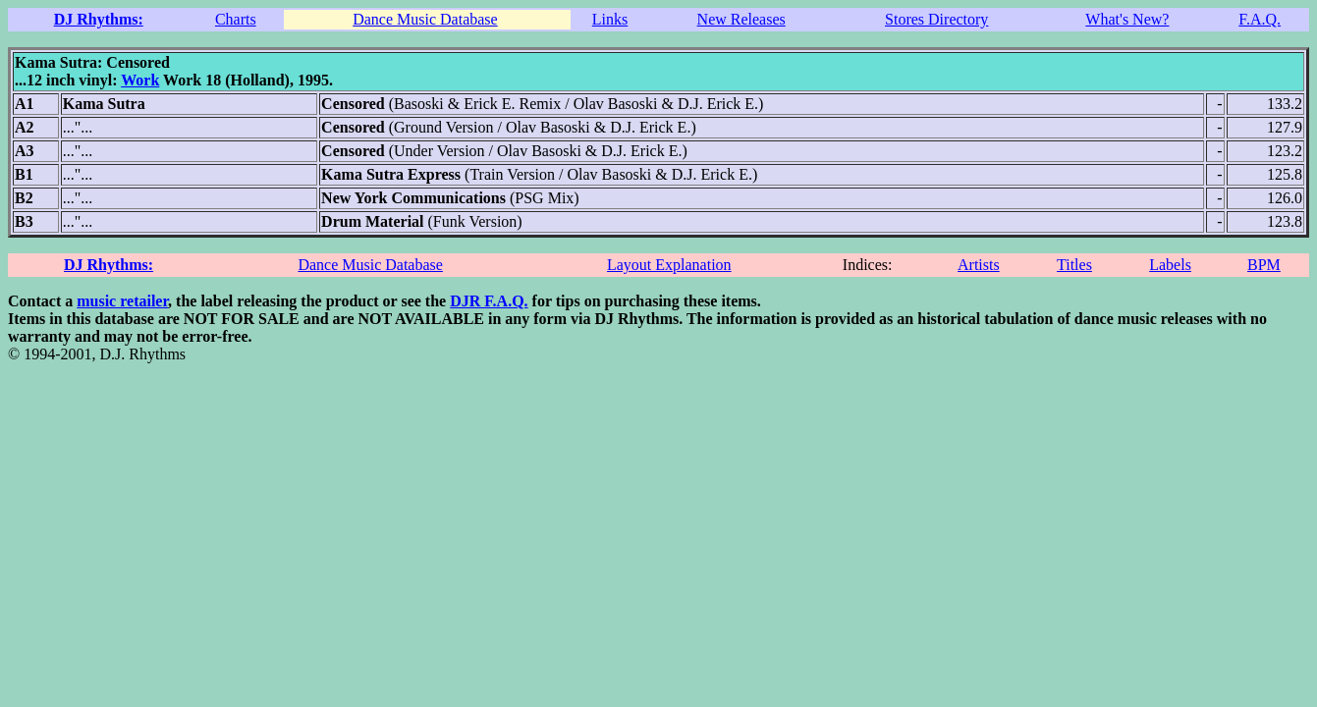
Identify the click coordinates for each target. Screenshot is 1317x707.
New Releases (741, 19)
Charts (235, 19)
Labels (1170, 264)
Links (610, 19)
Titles (1074, 264)
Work (140, 80)
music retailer (122, 301)
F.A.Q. (1259, 19)
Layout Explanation (669, 264)
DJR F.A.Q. (488, 301)
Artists (979, 264)
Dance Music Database (425, 19)
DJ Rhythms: (98, 19)
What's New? (1127, 19)
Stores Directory (936, 19)
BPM (1264, 264)
